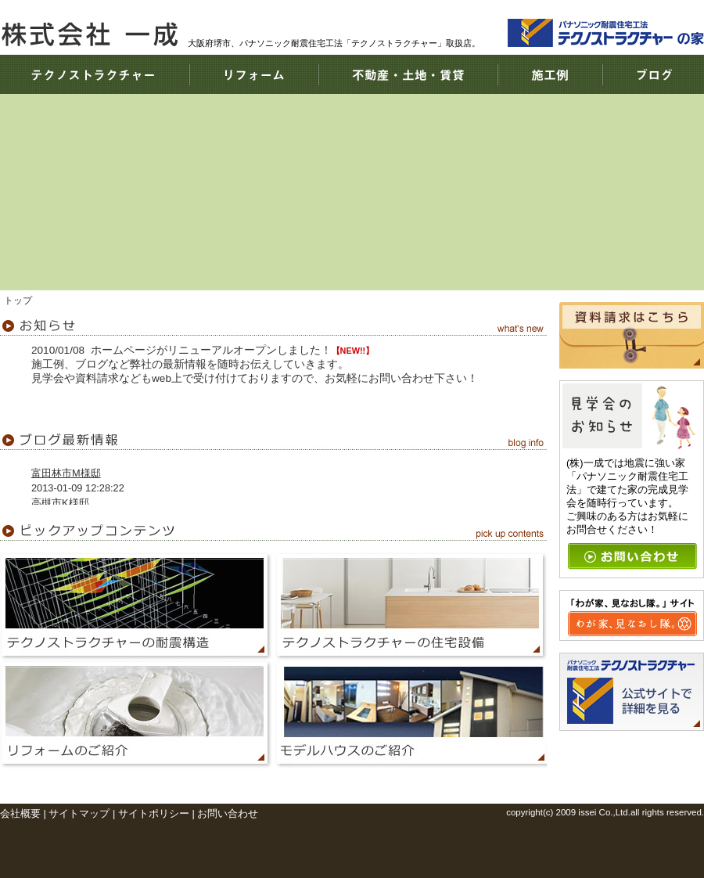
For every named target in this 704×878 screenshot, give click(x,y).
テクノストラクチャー (94, 74)
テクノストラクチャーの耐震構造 (137, 606)
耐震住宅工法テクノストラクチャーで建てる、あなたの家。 (598, 231)
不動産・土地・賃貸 (407, 74)
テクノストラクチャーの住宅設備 (411, 606)
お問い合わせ (227, 813)
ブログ (653, 74)
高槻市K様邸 (60, 503)
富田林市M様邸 (66, 473)
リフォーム (253, 74)
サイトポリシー (153, 813)
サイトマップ (79, 813)
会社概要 (20, 813)
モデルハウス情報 (411, 714)
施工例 (549, 74)
